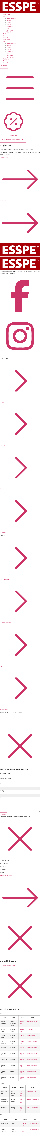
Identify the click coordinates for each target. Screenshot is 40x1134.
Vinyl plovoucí (10, 32)
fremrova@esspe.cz (32, 1065)
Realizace (6, 34)
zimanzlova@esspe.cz (32, 1107)
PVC (7, 28)
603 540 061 (21, 1109)
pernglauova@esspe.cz (33, 1099)
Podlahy (5, 16)
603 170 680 (21, 1093)
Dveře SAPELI (4, 863)
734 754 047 (21, 1101)
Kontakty (5, 38)
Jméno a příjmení (5, 773)
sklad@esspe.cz (34, 1123)
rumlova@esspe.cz (31, 1077)
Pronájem (6, 36)
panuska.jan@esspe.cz (33, 1041)
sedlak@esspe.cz (31, 1035)
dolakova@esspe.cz (32, 1021)
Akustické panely (11, 18)
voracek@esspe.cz (31, 1071)
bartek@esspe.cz (31, 1091)
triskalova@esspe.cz (32, 1059)
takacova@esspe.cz (32, 1053)
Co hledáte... (3, 784)
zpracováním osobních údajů (22, 816)
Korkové (8, 24)
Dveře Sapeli (6, 14)
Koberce (8, 22)
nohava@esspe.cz (31, 1029)
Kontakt (2, 872)
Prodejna (2, 791)
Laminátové (9, 26)
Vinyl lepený (9, 30)
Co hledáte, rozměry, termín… (8, 798)
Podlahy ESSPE (4, 860)
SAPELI (22, 139)
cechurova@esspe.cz (32, 1047)
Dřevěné (8, 20)
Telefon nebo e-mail (5, 778)
